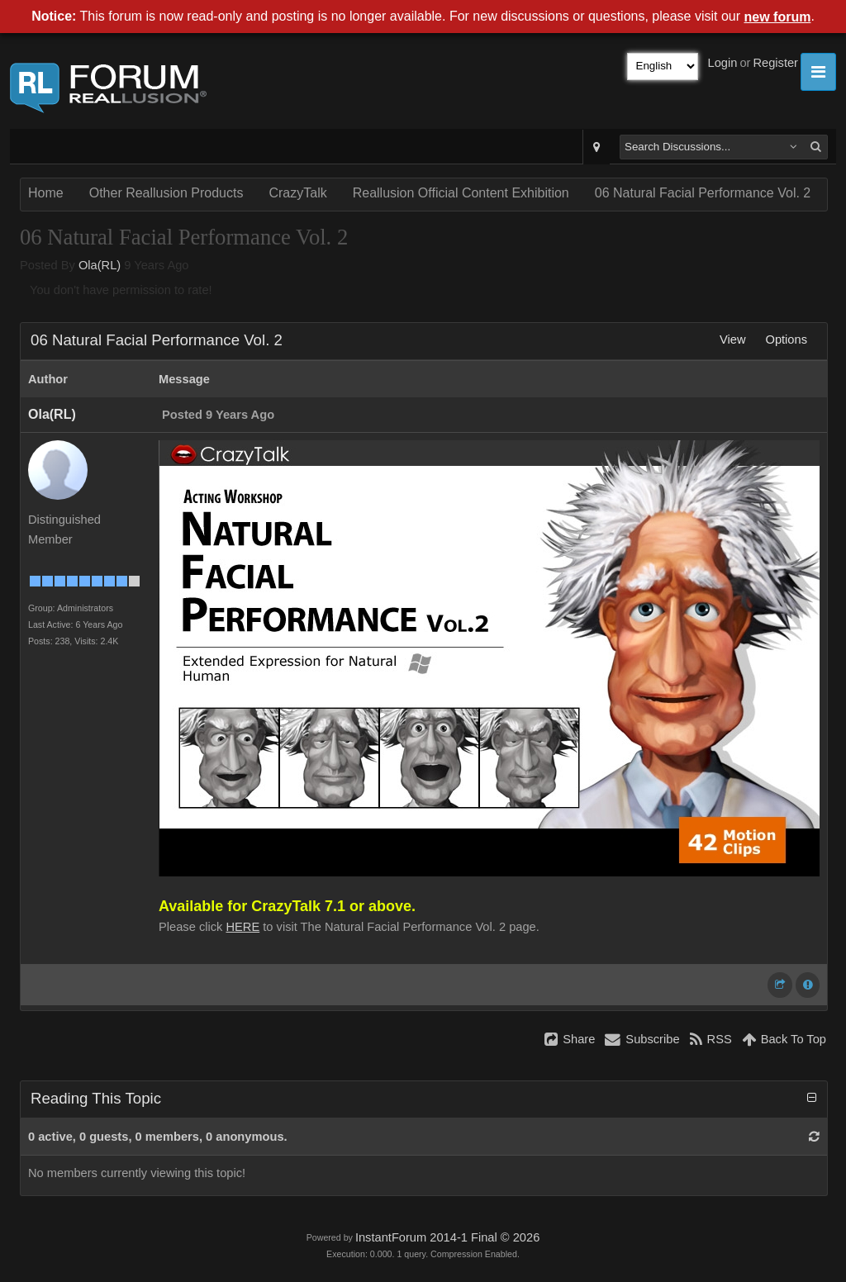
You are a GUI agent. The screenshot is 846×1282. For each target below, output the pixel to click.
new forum (777, 17)
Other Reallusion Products (166, 193)
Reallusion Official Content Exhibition (461, 193)
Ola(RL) (99, 265)
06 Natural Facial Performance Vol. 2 (702, 193)
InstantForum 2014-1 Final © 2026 (447, 1237)
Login (723, 62)
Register (775, 62)
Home (46, 193)
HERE (242, 926)
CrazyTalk (297, 193)
